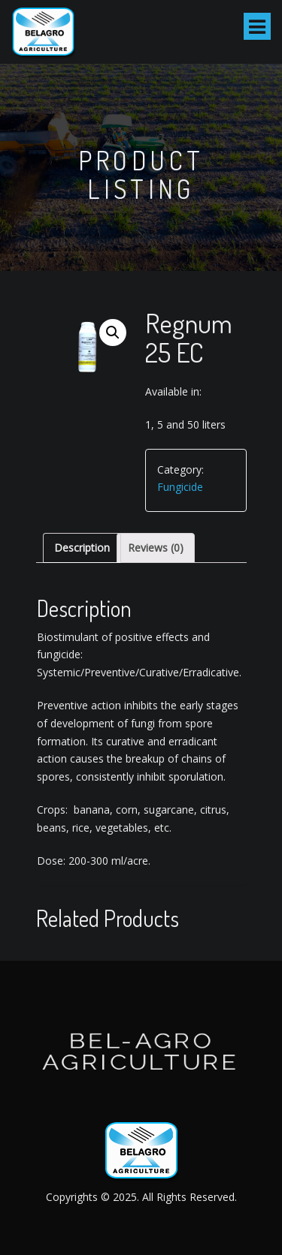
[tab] (82, 548)
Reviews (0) (155, 547)
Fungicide (180, 487)
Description (82, 547)
